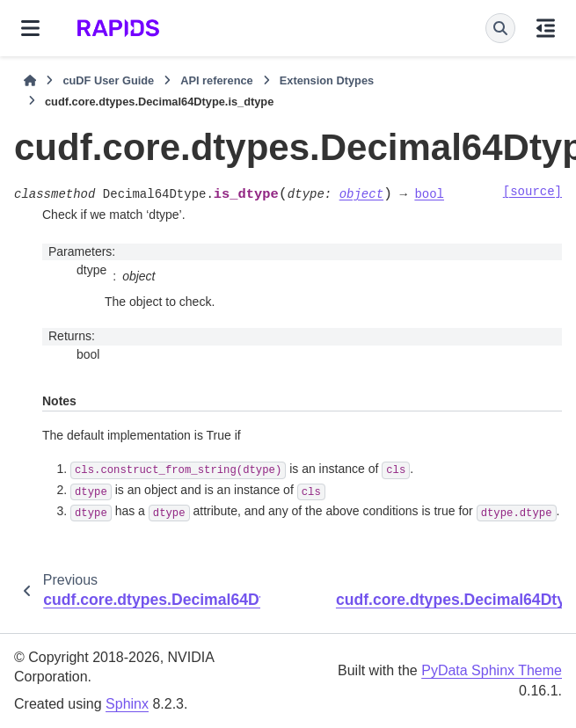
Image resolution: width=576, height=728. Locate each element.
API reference (216, 80)
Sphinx (127, 703)
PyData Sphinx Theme (491, 670)
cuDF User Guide (108, 80)
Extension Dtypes (327, 80)
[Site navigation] (30, 28)
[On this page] (545, 28)
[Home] (30, 81)
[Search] (500, 28)
